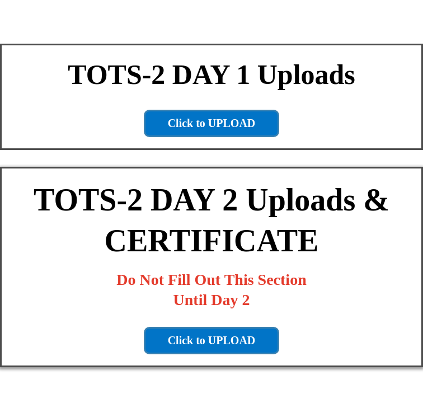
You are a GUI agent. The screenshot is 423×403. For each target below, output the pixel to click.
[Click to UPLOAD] (212, 123)
